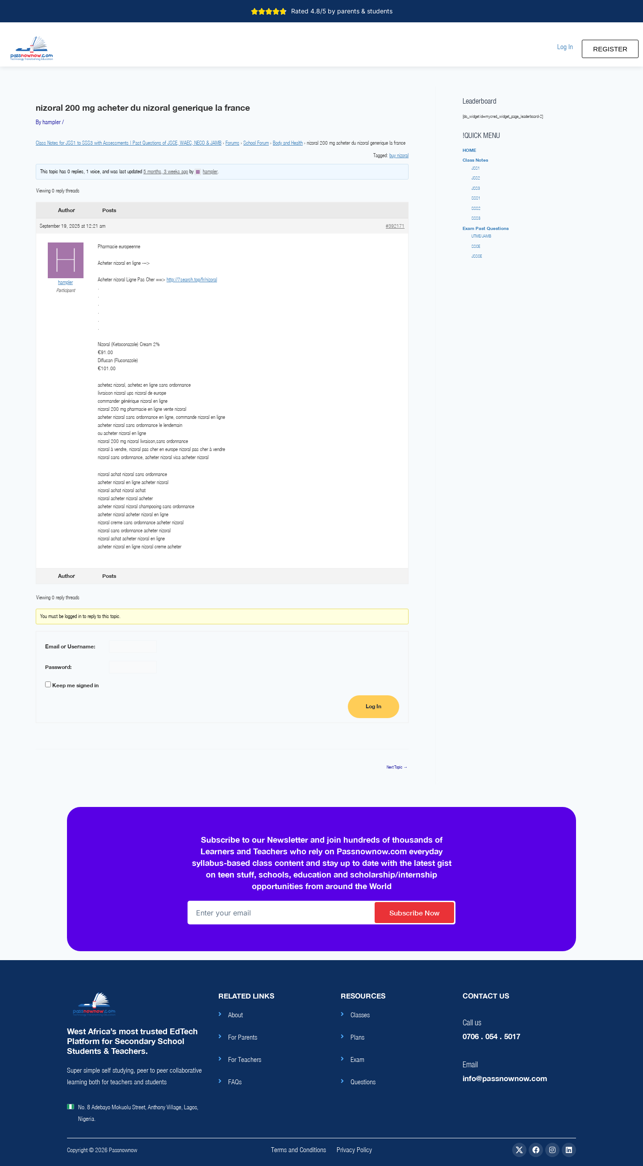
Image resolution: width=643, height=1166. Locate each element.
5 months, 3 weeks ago (165, 171)
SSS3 (476, 218)
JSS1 (476, 168)
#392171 (395, 225)
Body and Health (288, 142)
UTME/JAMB (481, 236)
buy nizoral (399, 155)
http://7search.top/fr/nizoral (192, 279)
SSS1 (476, 198)
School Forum (256, 142)
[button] (565, 46)
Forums (232, 142)
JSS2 (476, 178)
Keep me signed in (75, 685)
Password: (58, 667)
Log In (373, 706)
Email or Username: (70, 646)
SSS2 (476, 208)
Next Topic (397, 767)
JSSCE (477, 256)
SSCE (476, 246)
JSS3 (476, 188)
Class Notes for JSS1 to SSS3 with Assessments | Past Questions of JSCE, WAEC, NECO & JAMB (128, 142)
